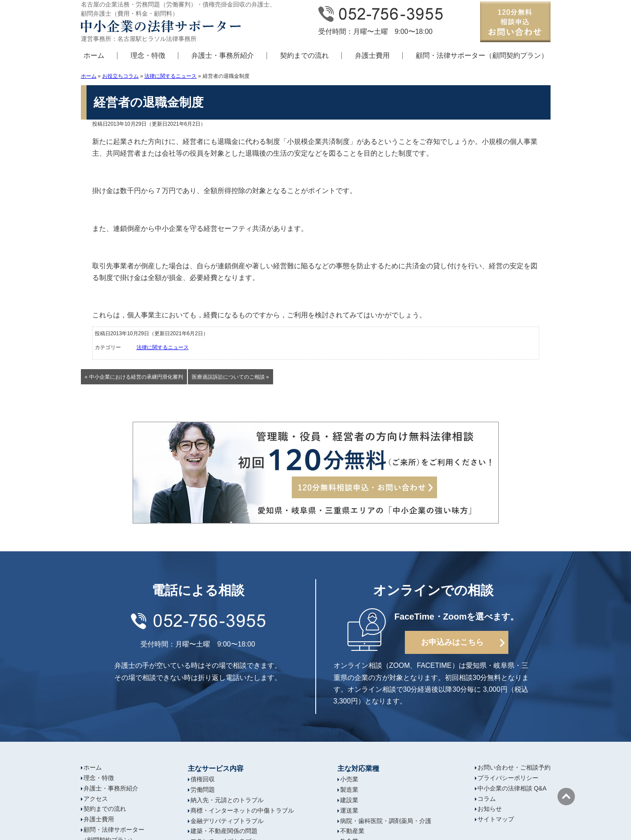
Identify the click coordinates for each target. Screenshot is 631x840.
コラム (486, 798)
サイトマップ (495, 819)
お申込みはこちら (452, 642)
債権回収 (202, 779)
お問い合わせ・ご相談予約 (514, 767)
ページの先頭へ (566, 796)
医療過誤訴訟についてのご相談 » (230, 377)
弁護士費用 (372, 55)
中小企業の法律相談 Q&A (512, 788)
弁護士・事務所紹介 (222, 55)
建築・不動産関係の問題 (223, 830)
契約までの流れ (304, 55)
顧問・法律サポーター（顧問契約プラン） (482, 55)
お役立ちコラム (120, 76)
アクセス (95, 798)
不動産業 (352, 830)
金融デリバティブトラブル (227, 820)
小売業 (349, 779)
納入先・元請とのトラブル (227, 800)
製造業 (349, 789)
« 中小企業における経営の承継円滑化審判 (134, 377)
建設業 (349, 800)
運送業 (349, 810)
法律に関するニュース (170, 76)
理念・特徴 (147, 55)
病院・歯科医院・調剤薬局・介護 (385, 820)
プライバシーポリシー (507, 777)
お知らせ (489, 808)
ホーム (93, 55)
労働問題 (202, 789)
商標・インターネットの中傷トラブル (242, 810)
